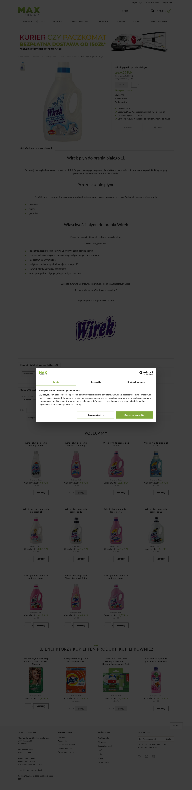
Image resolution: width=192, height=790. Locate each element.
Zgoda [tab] (56, 382)
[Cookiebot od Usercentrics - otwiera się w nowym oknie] (141, 373)
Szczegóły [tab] (96, 382)
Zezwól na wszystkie (134, 415)
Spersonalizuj (96, 415)
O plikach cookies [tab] (136, 382)
